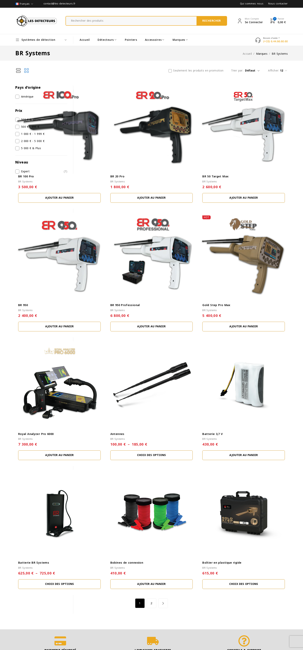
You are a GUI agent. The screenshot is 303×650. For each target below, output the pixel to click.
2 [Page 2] (183, 518)
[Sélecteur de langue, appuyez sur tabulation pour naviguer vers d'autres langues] (24, 4)
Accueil (247, 54)
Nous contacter (278, 3)
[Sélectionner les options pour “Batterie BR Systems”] (112, 499)
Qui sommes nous (251, 3)
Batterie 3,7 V (234, 370)
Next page (195, 518)
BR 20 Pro (160, 155)
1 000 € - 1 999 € (32, 134)
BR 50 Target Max (237, 155)
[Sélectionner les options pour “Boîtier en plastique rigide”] (254, 499)
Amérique (27, 97)
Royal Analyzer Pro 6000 (99, 370)
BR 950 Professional (167, 262)
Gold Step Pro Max (237, 262)
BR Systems (89, 160)
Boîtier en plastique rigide (243, 477)
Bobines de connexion (169, 477)
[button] (112, 176)
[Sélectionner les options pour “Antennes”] (183, 391)
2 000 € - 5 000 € (32, 141)
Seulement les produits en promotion (198, 70)
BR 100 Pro (90, 155)
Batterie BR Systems (97, 477)
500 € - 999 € (30, 127)
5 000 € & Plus (31, 148)
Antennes (160, 370)
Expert (25, 171)
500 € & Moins (31, 120)
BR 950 (87, 262)
